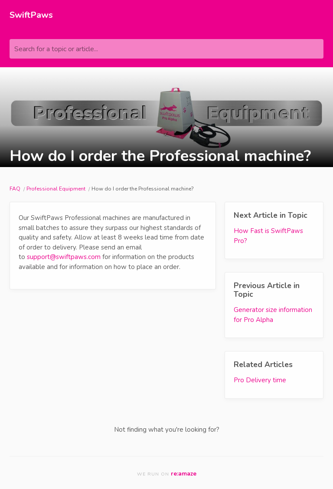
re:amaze (183, 473)
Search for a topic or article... (56, 49)
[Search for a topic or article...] (166, 49)
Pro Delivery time (260, 380)
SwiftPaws (31, 15)
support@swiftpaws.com (64, 257)
